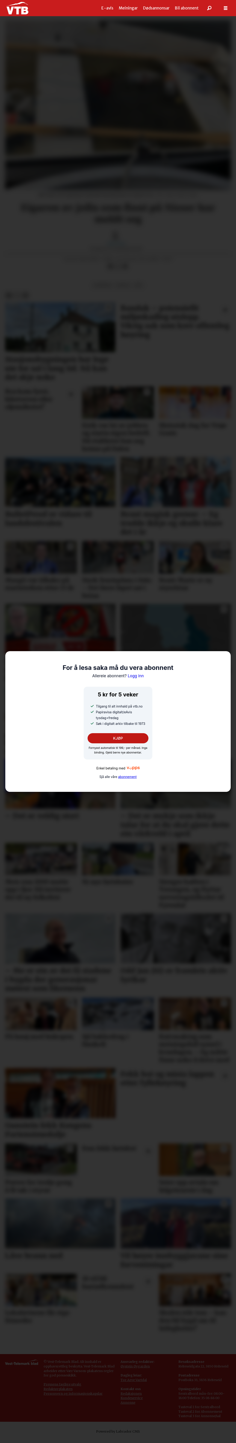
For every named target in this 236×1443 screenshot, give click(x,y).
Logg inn (118, 676)
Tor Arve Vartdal (134, 1380)
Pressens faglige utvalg (62, 1384)
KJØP (118, 738)
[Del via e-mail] (125, 266)
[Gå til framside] (17, 8)
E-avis (107, 8)
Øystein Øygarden (135, 1366)
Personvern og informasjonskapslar (73, 1393)
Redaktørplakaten (58, 1389)
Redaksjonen (131, 1393)
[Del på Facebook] (110, 266)
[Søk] (209, 8)
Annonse (128, 1402)
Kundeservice (132, 1398)
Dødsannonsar (156, 8)
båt (138, 285)
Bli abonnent (187, 8)
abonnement (127, 777)
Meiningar (128, 8)
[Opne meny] (225, 8)
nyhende (102, 285)
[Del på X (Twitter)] (117, 266)
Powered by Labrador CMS (118, 1431)
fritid (123, 285)
